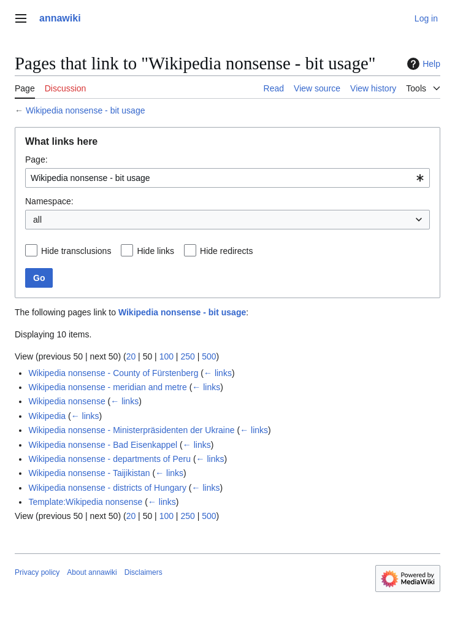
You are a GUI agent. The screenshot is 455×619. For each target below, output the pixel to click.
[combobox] (227, 178)
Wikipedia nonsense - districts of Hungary (107, 488)
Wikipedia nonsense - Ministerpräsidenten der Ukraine (131, 430)
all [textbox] (37, 220)
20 (131, 356)
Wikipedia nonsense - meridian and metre (107, 387)
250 (187, 356)
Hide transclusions (76, 251)
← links (218, 373)
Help (422, 64)
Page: (36, 159)
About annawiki (92, 572)
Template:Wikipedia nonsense (85, 502)
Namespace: (49, 201)
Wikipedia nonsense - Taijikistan (89, 473)
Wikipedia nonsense (66, 401)
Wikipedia (47, 416)
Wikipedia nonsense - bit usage (85, 110)
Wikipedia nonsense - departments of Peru (109, 459)
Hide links (155, 251)
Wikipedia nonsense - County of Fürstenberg (113, 373)
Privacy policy (37, 572)
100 (166, 356)
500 (209, 356)
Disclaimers (143, 572)
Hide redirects (226, 251)
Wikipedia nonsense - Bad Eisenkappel (102, 445)
